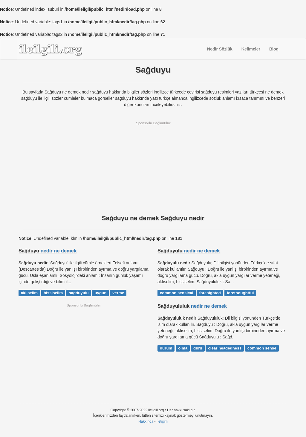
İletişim (162, 421)
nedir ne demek (58, 250)
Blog (274, 49)
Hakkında (145, 421)
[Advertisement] (153, 167)
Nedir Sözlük (219, 49)
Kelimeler (250, 49)
